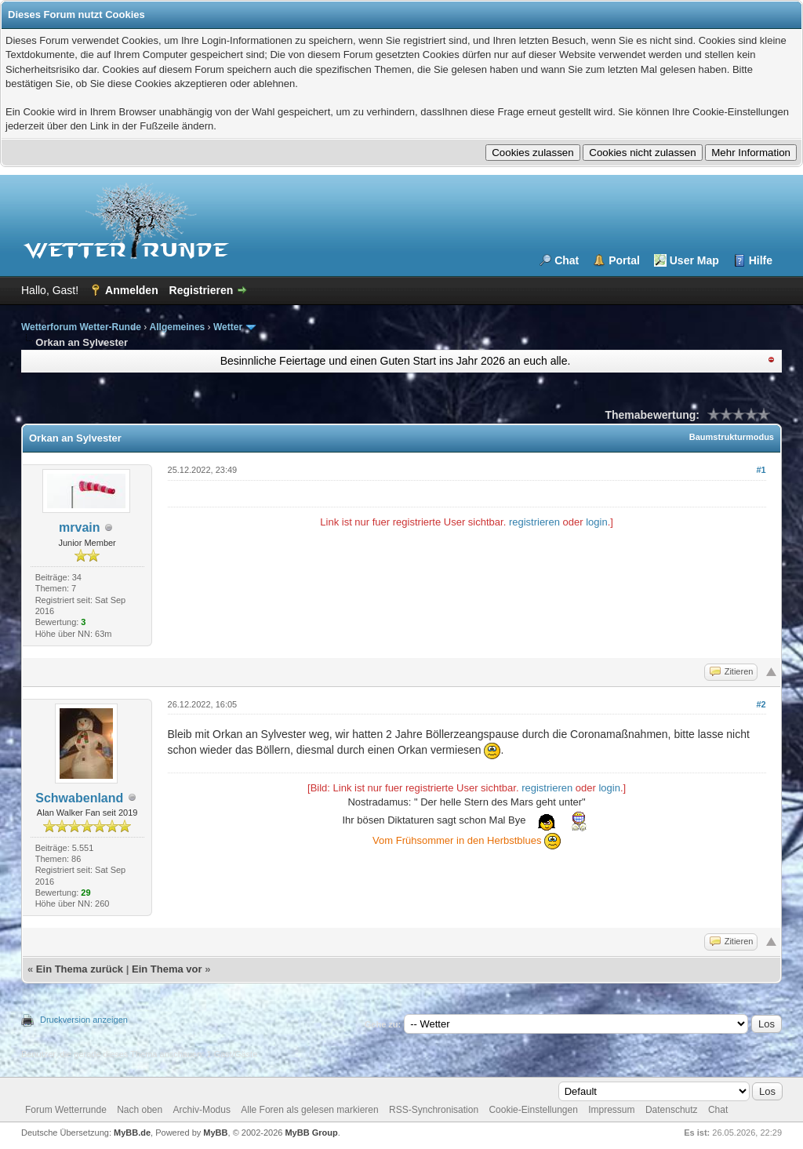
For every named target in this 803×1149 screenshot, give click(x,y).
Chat (566, 260)
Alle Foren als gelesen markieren (309, 1109)
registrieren (534, 522)
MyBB (215, 1132)
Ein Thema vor (167, 969)
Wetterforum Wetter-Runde (81, 327)
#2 (760, 704)
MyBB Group (311, 1132)
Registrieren (201, 290)
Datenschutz (671, 1109)
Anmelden (131, 290)
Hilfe (760, 260)
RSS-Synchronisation (433, 1109)
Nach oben (139, 1109)
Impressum (611, 1109)
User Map (694, 260)
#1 (760, 470)
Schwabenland (79, 798)
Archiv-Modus (202, 1109)
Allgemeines (177, 327)
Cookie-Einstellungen (533, 1109)
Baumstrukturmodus (731, 437)
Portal (624, 260)
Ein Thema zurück (79, 969)
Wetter (227, 327)
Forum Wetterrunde (66, 1109)
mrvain (79, 527)
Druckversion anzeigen (84, 1019)
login (596, 522)
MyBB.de (132, 1132)
